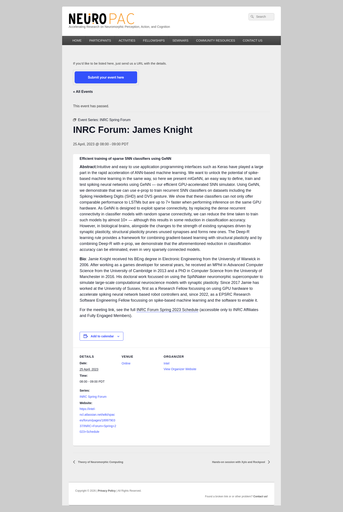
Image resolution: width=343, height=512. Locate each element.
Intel (166, 363)
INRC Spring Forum (93, 396)
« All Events (83, 91)
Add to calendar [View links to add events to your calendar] (102, 336)
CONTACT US (252, 40)
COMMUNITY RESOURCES (215, 40)
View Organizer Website (180, 369)
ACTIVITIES (127, 40)
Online (126, 363)
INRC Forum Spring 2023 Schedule (167, 310)
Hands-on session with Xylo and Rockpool (239, 462)
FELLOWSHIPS (154, 40)
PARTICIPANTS (100, 40)
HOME (77, 40)
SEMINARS (180, 40)
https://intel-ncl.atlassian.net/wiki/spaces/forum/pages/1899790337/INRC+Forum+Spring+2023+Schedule (98, 420)
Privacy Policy (107, 490)
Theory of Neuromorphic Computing (100, 462)
